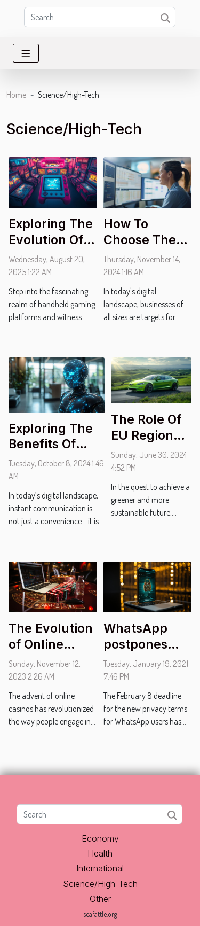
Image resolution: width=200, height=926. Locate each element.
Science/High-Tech (100, 883)
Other (100, 898)
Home (16, 94)
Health (100, 853)
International (100, 868)
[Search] (99, 17)
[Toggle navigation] (26, 53)
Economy (100, 838)
